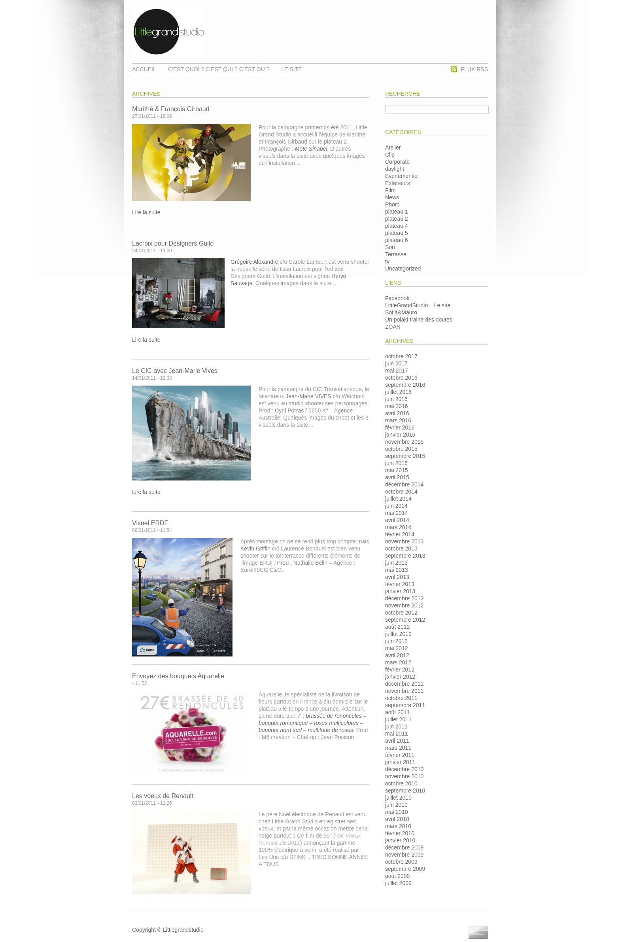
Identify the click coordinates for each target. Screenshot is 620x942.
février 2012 (399, 669)
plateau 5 (396, 233)
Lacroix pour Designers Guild (173, 243)
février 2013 (399, 584)
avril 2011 (397, 741)
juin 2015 (396, 463)
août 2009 (397, 876)
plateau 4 (396, 226)
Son (390, 247)
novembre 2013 (404, 541)
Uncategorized (403, 268)
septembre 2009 (405, 869)
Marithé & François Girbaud (171, 109)
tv (387, 261)
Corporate (397, 162)
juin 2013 (396, 563)
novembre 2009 (404, 854)
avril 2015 (397, 477)
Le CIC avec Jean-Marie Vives (174, 370)
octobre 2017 (401, 356)
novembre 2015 (404, 442)
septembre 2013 (405, 555)
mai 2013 (396, 570)
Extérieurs (397, 183)
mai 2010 (396, 812)
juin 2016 (396, 399)
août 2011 (397, 712)
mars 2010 (398, 826)
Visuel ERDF (150, 523)
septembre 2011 (405, 705)
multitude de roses (330, 730)
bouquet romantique (283, 723)
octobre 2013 (401, 548)
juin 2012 (396, 641)
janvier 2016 (400, 434)
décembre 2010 (404, 769)
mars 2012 (398, 662)
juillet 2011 (398, 719)
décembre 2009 (404, 847)
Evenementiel (402, 176)
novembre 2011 (404, 691)
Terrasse (395, 254)
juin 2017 (396, 363)
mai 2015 (396, 470)
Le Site (291, 69)
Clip (390, 154)
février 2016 (399, 427)
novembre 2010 (404, 776)
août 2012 (397, 627)
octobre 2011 (401, 698)
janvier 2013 (400, 591)
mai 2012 (396, 648)
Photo (392, 204)
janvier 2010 (400, 840)
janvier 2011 (400, 762)
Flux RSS (474, 69)
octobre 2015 (401, 449)
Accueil (144, 69)
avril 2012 (397, 655)
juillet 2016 (398, 392)
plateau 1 (396, 211)
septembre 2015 (405, 456)
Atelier (393, 147)
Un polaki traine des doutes (418, 319)
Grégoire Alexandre (254, 262)
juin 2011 (396, 726)
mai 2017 (396, 370)
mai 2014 (396, 513)
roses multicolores (336, 723)
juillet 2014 (398, 499)
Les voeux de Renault (162, 796)
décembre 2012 (404, 598)
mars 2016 (398, 420)
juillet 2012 (398, 634)
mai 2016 (396, 406)
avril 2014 (397, 520)
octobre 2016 (401, 378)
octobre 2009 (401, 862)
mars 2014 (398, 527)
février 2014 (399, 534)
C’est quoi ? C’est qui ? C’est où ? (219, 69)
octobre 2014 (401, 491)
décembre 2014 (404, 484)
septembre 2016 (405, 385)
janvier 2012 (400, 676)
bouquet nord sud (280, 730)
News (392, 197)
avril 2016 (397, 413)
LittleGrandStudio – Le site (417, 305)
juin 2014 (396, 506)
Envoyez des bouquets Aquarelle (178, 676)
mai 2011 (396, 733)
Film (390, 190)
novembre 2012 (404, 605)
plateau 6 (396, 240)
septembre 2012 (405, 620)
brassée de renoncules (334, 716)
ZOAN (393, 326)
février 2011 (399, 755)
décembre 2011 (404, 684)
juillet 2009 (398, 883)
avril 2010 (397, 819)
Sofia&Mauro (401, 312)
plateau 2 (396, 219)
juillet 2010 (398, 797)
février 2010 (399, 833)
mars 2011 (398, 748)
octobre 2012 (401, 612)
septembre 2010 (405, 790)
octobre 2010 (401, 783)
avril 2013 (397, 577)
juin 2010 (396, 805)
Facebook (397, 298)
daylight (394, 169)
